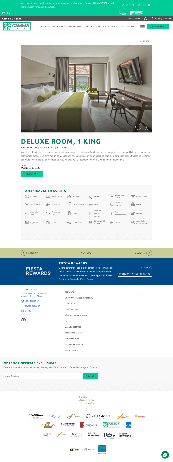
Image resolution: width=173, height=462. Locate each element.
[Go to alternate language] (127, 5)
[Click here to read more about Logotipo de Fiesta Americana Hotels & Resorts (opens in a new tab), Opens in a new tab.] (123, 416)
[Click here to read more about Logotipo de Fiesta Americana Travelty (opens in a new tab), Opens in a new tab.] (86, 400)
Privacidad (70, 303)
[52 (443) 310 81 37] (31, 306)
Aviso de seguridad (74, 345)
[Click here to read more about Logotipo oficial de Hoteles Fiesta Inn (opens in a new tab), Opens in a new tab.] (88, 425)
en (8, 13)
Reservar (158, 26)
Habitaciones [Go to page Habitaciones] (76, 26)
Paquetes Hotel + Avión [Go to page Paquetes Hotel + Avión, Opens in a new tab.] (53, 26)
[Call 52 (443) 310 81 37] (161, 18)
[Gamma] (136, 13)
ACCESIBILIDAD (71, 310)
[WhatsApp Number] (145, 18)
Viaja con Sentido (73, 327)
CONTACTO (69, 292)
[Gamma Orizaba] (19, 26)
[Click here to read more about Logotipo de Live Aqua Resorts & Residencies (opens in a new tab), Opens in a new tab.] (55, 416)
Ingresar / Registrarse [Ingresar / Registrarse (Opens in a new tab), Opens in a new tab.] (135, 274)
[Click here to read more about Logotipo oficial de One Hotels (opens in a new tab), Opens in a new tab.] (129, 425)
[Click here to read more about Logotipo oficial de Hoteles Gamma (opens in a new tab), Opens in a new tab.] (111, 424)
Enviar (90, 376)
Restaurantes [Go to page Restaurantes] (128, 26)
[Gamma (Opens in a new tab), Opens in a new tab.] (122, 13)
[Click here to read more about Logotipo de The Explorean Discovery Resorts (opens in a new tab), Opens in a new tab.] (48, 425)
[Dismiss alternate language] (144, 5)
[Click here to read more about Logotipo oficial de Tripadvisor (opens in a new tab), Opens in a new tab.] (90, 449)
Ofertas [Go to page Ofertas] (89, 26)
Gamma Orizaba (12, 18)
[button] (138, 127)
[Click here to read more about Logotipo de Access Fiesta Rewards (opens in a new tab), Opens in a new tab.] (77, 435)
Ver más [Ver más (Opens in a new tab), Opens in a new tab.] (146, 267)
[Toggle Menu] (142, 26)
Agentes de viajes (73, 333)
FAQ (66, 321)
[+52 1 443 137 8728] (31, 301)
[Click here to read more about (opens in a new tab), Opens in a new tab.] (36, 416)
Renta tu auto (71, 350)
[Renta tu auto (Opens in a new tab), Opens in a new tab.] (134, 18)
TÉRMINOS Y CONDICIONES (76, 315)
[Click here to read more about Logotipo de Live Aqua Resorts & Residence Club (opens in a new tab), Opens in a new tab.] (47, 434)
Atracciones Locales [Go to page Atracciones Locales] (107, 26)
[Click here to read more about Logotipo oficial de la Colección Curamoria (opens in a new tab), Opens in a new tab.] (98, 416)
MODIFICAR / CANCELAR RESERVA (79, 298)
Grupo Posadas (72, 339)
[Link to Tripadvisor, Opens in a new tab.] (23, 319)
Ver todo (86, 253)
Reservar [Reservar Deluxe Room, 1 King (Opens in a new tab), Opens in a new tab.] (32, 174)
